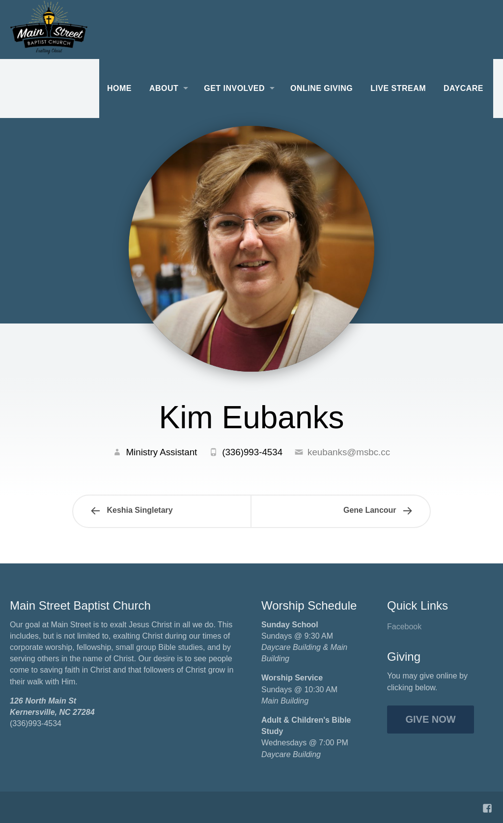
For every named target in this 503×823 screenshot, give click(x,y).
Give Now (431, 719)
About (163, 88)
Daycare (463, 88)
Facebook (404, 626)
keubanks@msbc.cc (348, 452)
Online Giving (321, 88)
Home (119, 88)
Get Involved (234, 88)
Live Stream (398, 88)
